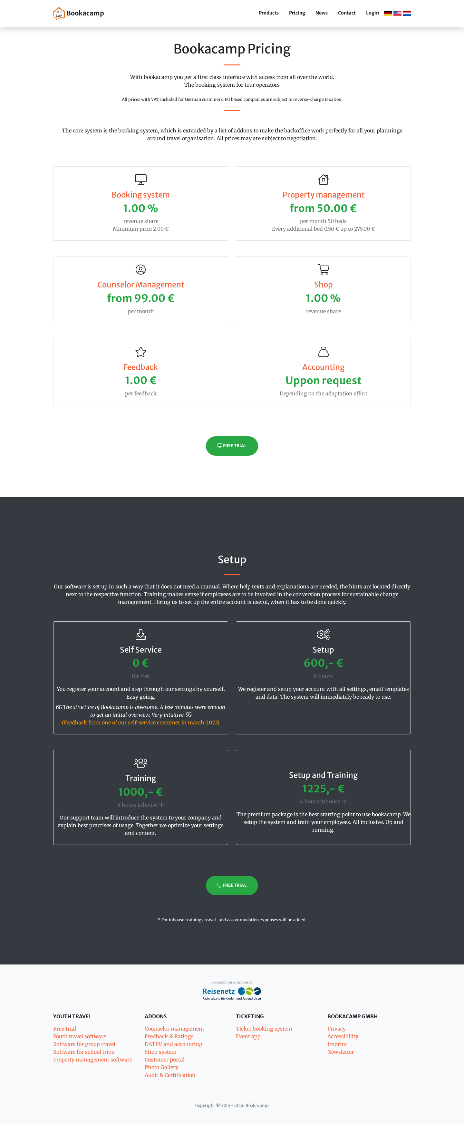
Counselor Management (140, 285)
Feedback (140, 367)
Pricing (297, 13)
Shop (323, 285)
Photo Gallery (161, 1067)
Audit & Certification (170, 1075)
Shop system (161, 1052)
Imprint (337, 1044)
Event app (248, 1036)
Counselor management (174, 1028)
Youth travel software (79, 1036)
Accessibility (342, 1036)
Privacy (336, 1028)
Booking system (140, 195)
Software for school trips (83, 1052)
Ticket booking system (264, 1028)
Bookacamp (78, 13)
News (321, 13)
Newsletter (340, 1052)
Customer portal (165, 1059)
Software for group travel (84, 1044)
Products (269, 13)
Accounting (323, 367)
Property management (323, 195)
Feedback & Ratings (169, 1036)
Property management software (92, 1059)
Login (372, 13)
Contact (347, 13)
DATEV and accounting (173, 1044)
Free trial (232, 446)
